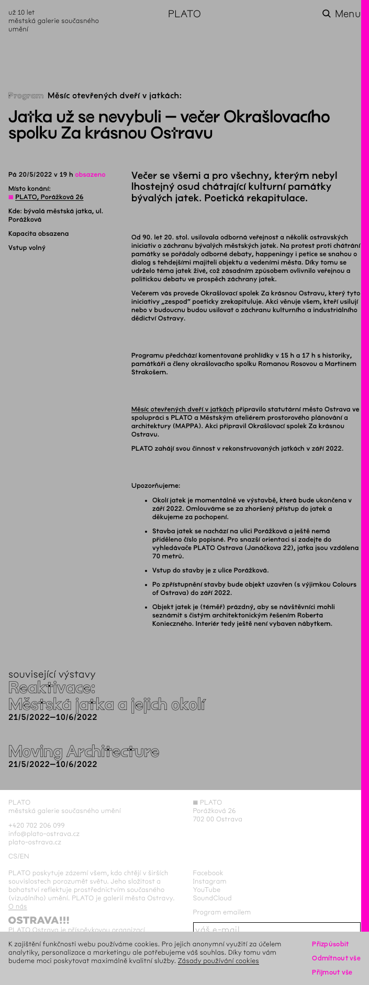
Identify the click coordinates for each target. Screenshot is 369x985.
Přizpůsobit (330, 944)
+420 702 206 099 (36, 825)
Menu (348, 13)
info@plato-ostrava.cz (44, 834)
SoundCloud (212, 898)
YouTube (207, 890)
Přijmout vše (332, 972)
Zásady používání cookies (218, 961)
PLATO (184, 13)
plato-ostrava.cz (34, 842)
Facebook (208, 873)
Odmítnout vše (336, 958)
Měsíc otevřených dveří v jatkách (182, 409)
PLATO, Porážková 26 (49, 197)
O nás (17, 906)
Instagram (210, 881)
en (24, 856)
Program (26, 95)
